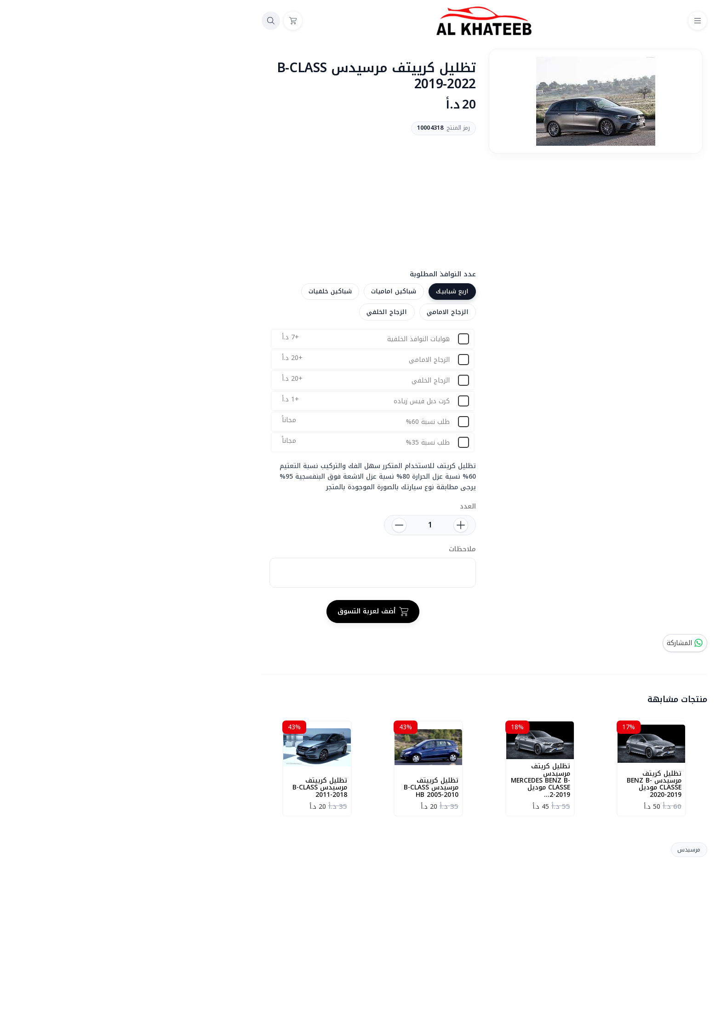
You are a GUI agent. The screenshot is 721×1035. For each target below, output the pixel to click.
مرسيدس (565, 849)
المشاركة (561, 643)
